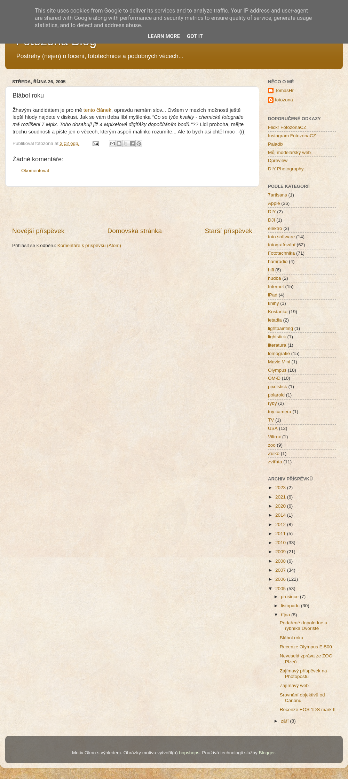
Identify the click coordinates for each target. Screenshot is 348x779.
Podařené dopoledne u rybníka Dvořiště (303, 625)
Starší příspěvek (229, 230)
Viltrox (274, 436)
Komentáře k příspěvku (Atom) (89, 245)
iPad (272, 295)
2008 (281, 561)
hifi (271, 269)
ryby (272, 403)
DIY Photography (286, 168)
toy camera (279, 411)
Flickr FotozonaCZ (287, 127)
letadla (275, 320)
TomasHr (284, 90)
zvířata (275, 461)
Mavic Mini (279, 361)
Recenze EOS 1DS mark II (308, 709)
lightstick (277, 336)
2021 (281, 497)
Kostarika (277, 311)
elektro (275, 228)
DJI (271, 220)
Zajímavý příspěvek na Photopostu (303, 673)
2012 (281, 524)
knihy (273, 303)
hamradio (277, 261)
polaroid (276, 395)
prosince (290, 596)
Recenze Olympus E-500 (306, 646)
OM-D (274, 378)
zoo (272, 445)
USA (273, 428)
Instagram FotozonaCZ (292, 135)
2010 (281, 542)
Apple (274, 203)
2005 (281, 588)
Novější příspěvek (38, 230)
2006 (281, 579)
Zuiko (273, 453)
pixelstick (277, 386)
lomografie (279, 353)
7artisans (277, 195)
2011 (281, 533)
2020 (281, 506)
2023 (281, 487)
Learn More (164, 36)
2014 (281, 515)
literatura (277, 345)
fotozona (284, 99)
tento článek (97, 110)
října (286, 614)
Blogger (267, 752)
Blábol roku (291, 637)
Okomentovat (35, 170)
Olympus (277, 370)
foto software (281, 236)
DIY (272, 211)
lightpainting (280, 328)
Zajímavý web (294, 685)
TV (271, 420)
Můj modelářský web (289, 152)
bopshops (189, 752)
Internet (276, 286)
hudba (274, 278)
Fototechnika (281, 253)
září (285, 721)
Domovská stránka (135, 230)
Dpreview (277, 160)
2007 (281, 570)
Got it (195, 36)
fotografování (281, 244)
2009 (281, 551)
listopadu (291, 605)
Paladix (275, 144)
